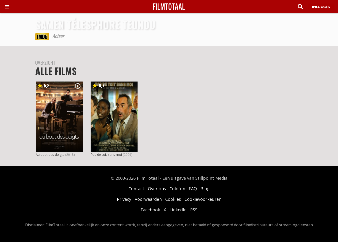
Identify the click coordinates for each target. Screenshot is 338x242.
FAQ (193, 188)
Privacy (124, 199)
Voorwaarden (148, 199)
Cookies (173, 199)
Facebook (150, 209)
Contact (136, 188)
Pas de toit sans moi (106, 154)
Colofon (177, 188)
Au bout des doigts (50, 154)
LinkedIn (178, 209)
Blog (205, 188)
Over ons (157, 188)
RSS (193, 209)
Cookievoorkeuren (202, 199)
